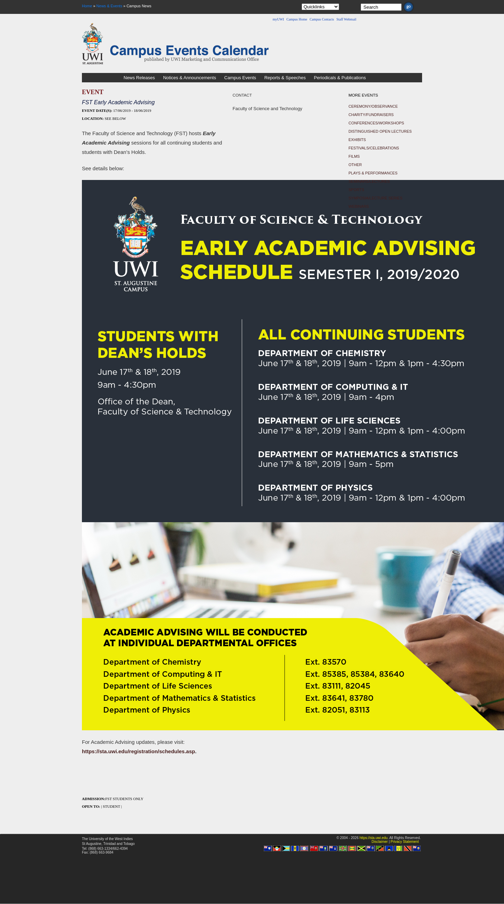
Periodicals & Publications (340, 77)
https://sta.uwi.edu (374, 838)
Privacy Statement (404, 842)
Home (87, 6)
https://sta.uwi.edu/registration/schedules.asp (138, 751)
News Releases (139, 77)
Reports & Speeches (284, 77)
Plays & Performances (372, 173)
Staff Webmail (346, 19)
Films (354, 156)
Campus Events (240, 77)
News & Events (109, 6)
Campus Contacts (322, 19)
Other (355, 165)
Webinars (358, 206)
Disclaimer (379, 842)
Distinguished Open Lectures (380, 131)
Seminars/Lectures (369, 181)
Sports (356, 190)
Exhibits (357, 140)
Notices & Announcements (189, 77)
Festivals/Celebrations (373, 148)
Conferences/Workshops (376, 123)
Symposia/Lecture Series (375, 198)
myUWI (278, 19)
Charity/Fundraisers (371, 115)
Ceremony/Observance (373, 106)
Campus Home (296, 19)
